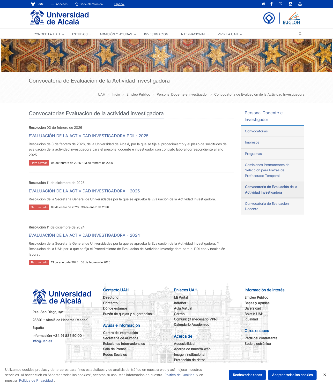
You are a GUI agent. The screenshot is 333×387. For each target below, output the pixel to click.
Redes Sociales (115, 354)
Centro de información (120, 333)
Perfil (37, 4)
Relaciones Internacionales (124, 343)
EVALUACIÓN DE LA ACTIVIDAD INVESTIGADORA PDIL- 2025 (88, 135)
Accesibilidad (184, 343)
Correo (179, 314)
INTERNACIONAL (193, 34)
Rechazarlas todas (247, 375)
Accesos (59, 4)
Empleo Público (256, 297)
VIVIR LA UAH (228, 34)
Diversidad (252, 308)
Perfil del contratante (260, 338)
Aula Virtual (183, 308)
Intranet (180, 303)
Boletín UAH (253, 314)
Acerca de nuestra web (192, 349)
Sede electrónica (89, 4)
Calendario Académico (191, 324)
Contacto (110, 303)
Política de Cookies (179, 375)
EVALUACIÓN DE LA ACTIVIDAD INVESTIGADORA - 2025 (84, 191)
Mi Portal (181, 297)
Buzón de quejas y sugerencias (127, 314)
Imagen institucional (189, 354)
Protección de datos (189, 360)
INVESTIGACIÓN (156, 34)
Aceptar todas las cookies (292, 375)
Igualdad (251, 319)
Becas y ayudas (256, 303)
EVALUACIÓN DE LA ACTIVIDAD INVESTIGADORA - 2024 (84, 235)
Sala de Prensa (114, 349)
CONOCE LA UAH (47, 34)
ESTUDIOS (80, 34)
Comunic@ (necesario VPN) (196, 319)
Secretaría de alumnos (120, 338)
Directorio (110, 297)
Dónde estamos (115, 308)
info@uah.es (42, 341)
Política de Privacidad (36, 380)
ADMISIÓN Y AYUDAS (116, 34)
